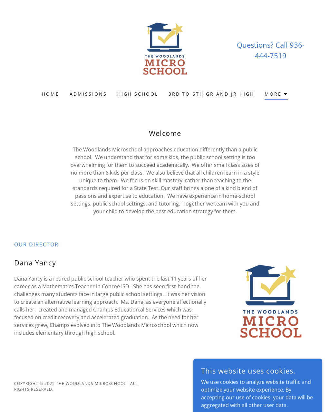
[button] (276, 95)
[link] (165, 49)
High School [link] (137, 94)
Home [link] (50, 94)
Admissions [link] (88, 94)
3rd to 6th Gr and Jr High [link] (212, 94)
